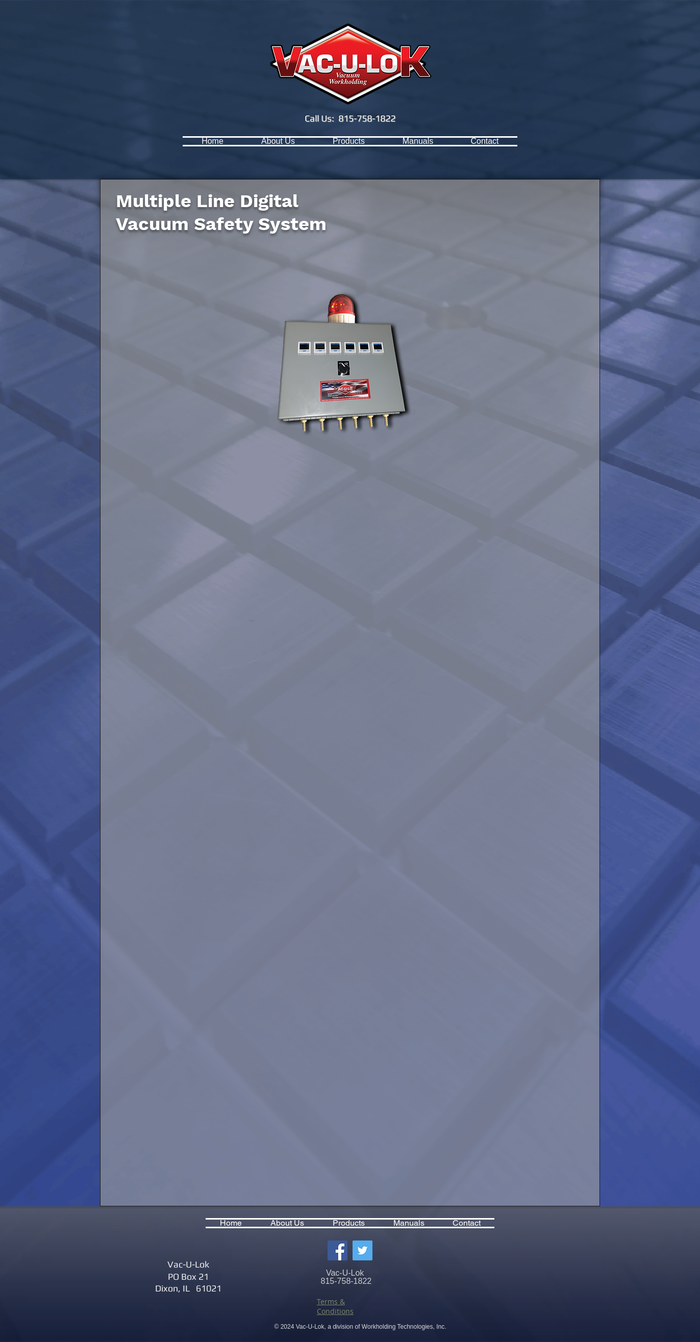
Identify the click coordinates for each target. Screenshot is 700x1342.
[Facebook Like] (151, 141)
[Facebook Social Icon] (337, 1250)
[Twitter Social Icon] (362, 1250)
